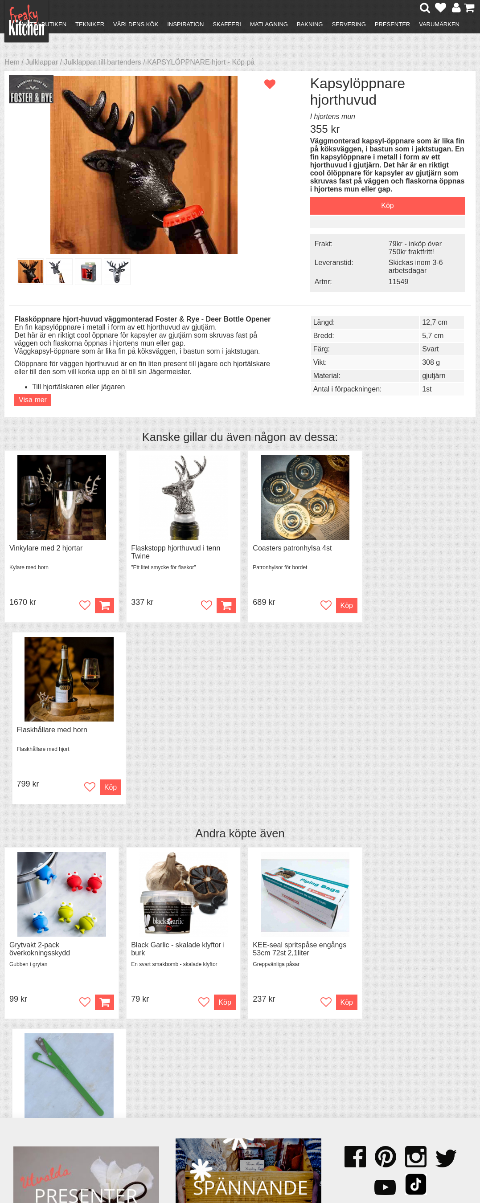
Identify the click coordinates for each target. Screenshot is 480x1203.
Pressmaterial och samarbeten (242, 1083)
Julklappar (41, 62)
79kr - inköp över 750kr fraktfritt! (408, 247)
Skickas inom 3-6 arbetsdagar (409, 266)
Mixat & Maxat (148, 1086)
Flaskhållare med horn (403, 547)
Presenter (392, 24)
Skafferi (227, 24)
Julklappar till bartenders (102, 62)
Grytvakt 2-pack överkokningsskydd (39, 767)
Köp (101, 820)
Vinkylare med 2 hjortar (45, 547)
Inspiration (185, 24)
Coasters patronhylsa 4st (288, 547)
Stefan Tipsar (147, 1094)
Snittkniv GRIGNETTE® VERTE (419, 763)
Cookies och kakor (242, 1095)
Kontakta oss (38, 1070)
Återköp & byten (43, 1086)
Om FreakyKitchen (242, 1071)
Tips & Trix (143, 1078)
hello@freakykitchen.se (206, 1168)
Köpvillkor (33, 1078)
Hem (12, 62)
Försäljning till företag (52, 1094)
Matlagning (269, 24)
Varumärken (439, 24)
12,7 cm (427, 321)
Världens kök (135, 24)
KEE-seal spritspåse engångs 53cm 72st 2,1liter (295, 767)
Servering (348, 24)
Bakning (310, 24)
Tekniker (89, 24)
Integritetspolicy (42, 1102)
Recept (137, 1070)
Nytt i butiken (43, 24)
